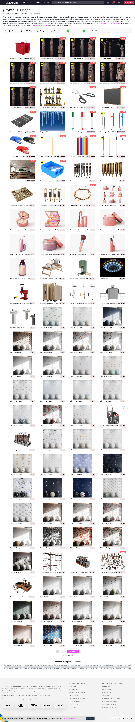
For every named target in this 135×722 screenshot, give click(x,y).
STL (114, 23)
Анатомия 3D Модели (123, 669)
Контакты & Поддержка (112, 683)
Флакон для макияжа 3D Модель (20, 279)
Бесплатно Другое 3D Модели (22, 31)
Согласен (90, 718)
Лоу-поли (56, 31)
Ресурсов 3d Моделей (39, 25)
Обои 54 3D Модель (46, 499)
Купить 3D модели (77, 683)
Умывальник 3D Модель (17, 327)
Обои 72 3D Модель (46, 376)
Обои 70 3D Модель (106, 376)
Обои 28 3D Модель (106, 646)
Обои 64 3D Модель (46, 425)
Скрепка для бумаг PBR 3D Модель (111, 132)
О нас (4, 683)
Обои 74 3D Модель (106, 352)
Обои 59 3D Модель (16, 474)
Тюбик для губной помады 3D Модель (82, 230)
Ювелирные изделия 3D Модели (15, 669)
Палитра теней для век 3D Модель (50, 230)
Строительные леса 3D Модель (50, 572)
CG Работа (72, 707)
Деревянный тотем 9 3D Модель (50, 58)
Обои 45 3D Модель (16, 548)
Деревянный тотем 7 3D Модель (110, 58)
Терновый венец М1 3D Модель (79, 205)
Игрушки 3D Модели (35, 669)
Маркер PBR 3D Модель (77, 132)
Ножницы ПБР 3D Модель (78, 107)
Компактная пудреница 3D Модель (20, 230)
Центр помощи (107, 690)
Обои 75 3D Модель (76, 352)
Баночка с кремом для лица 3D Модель (112, 230)
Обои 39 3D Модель (46, 597)
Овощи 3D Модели (123, 665)
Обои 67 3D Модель (76, 401)
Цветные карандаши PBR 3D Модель (81, 156)
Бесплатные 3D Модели (77, 693)
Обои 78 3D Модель (106, 327)
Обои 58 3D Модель (46, 474)
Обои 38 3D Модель (76, 597)
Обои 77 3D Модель (16, 352)
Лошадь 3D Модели (62, 665)
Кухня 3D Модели (47, 665)
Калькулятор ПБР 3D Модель (19, 132)
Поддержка (106, 687)
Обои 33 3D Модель (76, 621)
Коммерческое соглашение (111, 698)
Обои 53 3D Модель (76, 499)
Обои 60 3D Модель (106, 450)
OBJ (118, 23)
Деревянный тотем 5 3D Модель (50, 83)
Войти (120, 2)
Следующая (73, 651)
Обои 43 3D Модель (76, 548)
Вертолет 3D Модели (68, 669)
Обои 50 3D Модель (106, 499)
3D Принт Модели (75, 690)
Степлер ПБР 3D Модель (17, 156)
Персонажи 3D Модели (31, 665)
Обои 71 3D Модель (76, 376)
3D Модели (73, 687)
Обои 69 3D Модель (16, 401)
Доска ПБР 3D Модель (107, 107)
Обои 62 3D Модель (46, 450)
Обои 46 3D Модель (106, 523)
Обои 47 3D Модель (76, 523)
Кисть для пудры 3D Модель (79, 254)
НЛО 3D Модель (105, 279)
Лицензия (105, 695)
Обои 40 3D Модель (16, 572)
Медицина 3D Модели (52, 669)
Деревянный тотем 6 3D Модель (20, 83)
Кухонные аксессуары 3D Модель (20, 205)
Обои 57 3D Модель (76, 474)
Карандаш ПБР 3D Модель (48, 156)
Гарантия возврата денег (110, 707)
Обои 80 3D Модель (46, 327)
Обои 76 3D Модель (46, 352)
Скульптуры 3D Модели (13, 665)
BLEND (106, 23)
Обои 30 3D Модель (46, 646)
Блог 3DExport (74, 704)
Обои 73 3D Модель (16, 376)
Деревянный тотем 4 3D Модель (80, 83)
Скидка (41, 31)
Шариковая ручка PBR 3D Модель (110, 156)
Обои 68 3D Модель (46, 401)
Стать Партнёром (74, 701)
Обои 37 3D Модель (106, 597)
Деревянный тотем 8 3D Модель (80, 58)
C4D (102, 23)
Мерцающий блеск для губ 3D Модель (22, 254)
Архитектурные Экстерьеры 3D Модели (84, 665)
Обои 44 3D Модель (46, 548)
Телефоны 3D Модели (107, 665)
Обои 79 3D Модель (76, 327)
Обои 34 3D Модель (46, 621)
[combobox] (100, 31)
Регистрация (129, 2)
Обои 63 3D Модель (76, 425)
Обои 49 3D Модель (16, 523)
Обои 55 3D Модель (16, 499)
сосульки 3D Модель (46, 132)
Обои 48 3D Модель (46, 523)
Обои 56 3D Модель (106, 474)
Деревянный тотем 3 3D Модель (110, 83)
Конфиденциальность (109, 701)
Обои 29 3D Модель (76, 646)
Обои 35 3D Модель (16, 621)
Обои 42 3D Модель (106, 548)
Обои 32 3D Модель (106, 621)
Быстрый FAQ (106, 693)
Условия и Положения (109, 704)
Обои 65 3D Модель (16, 425)
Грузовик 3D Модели (106, 669)
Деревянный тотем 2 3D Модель (20, 107)
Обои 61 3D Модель (76, 450)
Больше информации (68, 718)
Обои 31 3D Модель (16, 646)
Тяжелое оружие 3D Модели (88, 669)
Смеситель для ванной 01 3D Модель (81, 303)
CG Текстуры (73, 695)
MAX (98, 23)
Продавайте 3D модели (77, 698)
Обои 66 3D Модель (106, 401)
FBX (111, 23)
